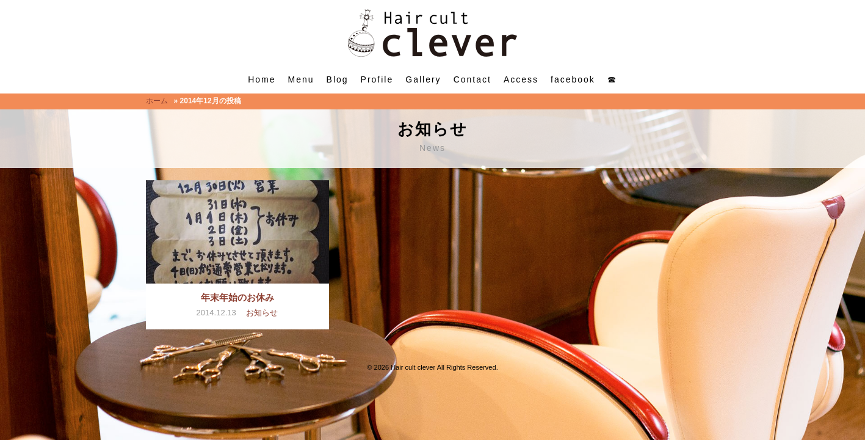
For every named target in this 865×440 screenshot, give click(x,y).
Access (521, 79)
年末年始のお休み (237, 297)
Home (261, 79)
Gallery (423, 79)
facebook (573, 79)
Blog (338, 79)
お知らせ (262, 312)
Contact (472, 79)
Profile (377, 79)
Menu (301, 79)
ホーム (157, 101)
